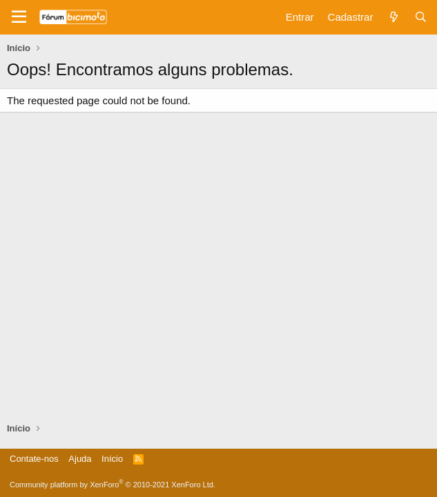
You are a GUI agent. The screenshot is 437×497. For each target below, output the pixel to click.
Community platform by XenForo (112, 484)
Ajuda (79, 459)
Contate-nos (34, 459)
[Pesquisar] (420, 17)
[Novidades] (393, 17)
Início (112, 459)
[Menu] (19, 17)
